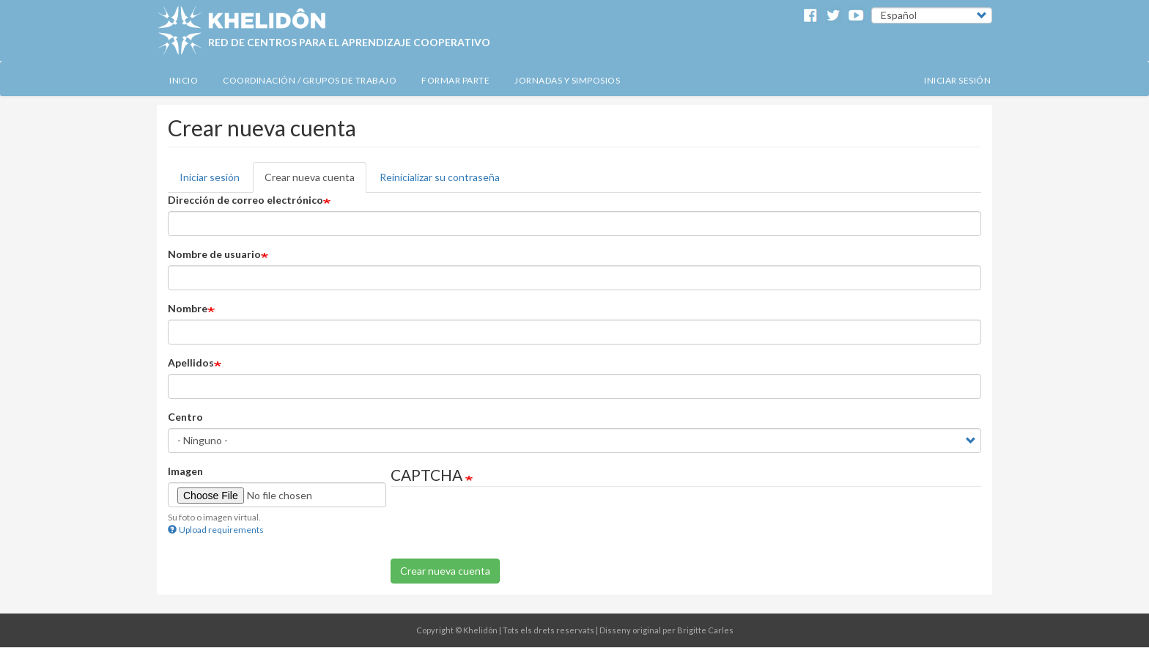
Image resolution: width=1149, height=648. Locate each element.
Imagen (185, 471)
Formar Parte (455, 80)
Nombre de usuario (214, 254)
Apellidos (191, 362)
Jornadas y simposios (567, 80)
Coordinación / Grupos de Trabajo (309, 80)
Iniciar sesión (957, 80)
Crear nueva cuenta (310, 177)
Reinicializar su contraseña (440, 177)
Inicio (183, 80)
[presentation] (502, 530)
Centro (185, 416)
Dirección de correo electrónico (245, 200)
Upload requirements (216, 529)
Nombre (187, 308)
